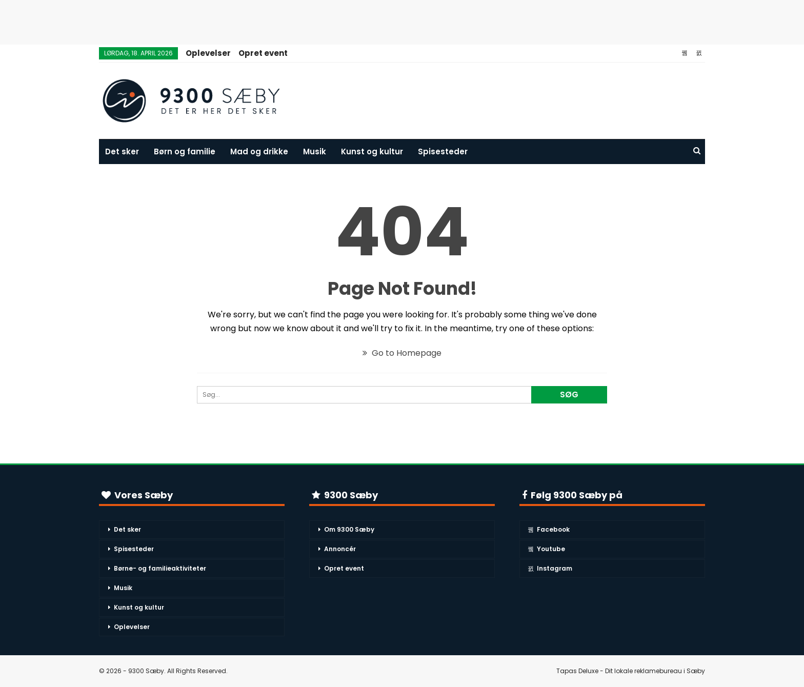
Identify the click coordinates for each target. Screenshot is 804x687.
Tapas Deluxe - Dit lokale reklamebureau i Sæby (630, 670)
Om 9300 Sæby (349, 529)
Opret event (263, 53)
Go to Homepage (402, 353)
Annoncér (340, 548)
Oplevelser (208, 53)
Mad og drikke (259, 151)
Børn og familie (184, 151)
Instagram (550, 568)
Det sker (122, 151)
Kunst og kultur (372, 151)
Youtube (546, 548)
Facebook (549, 529)
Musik (314, 151)
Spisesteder (443, 151)
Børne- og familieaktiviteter (160, 568)
